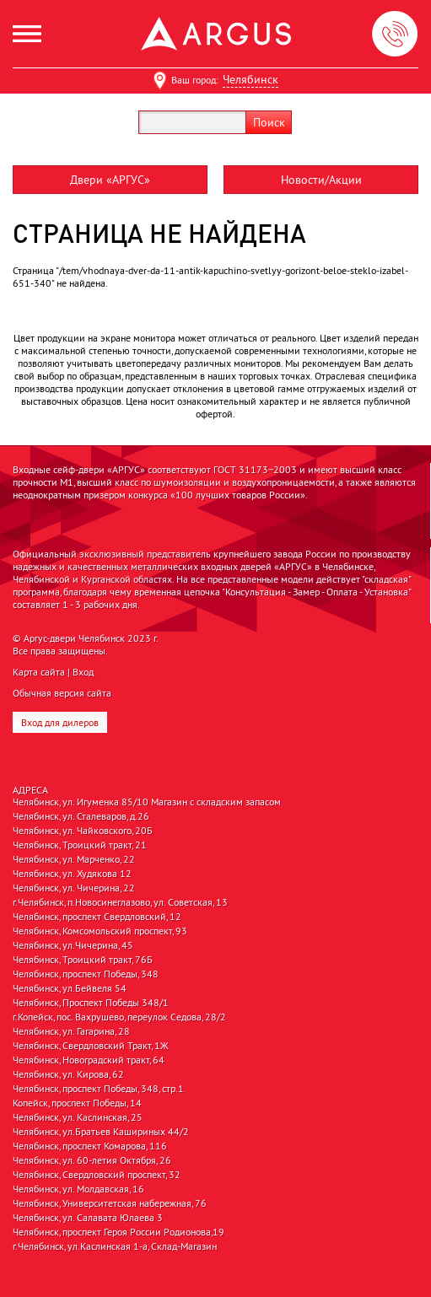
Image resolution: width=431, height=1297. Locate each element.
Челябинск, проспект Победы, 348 (86, 974)
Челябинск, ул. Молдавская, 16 (78, 1189)
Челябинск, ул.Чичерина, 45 (73, 945)
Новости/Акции (321, 179)
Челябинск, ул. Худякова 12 (72, 874)
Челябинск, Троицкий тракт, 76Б (83, 960)
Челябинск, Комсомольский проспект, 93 (100, 931)
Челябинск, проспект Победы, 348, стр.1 (98, 1089)
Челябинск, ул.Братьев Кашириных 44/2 (101, 1132)
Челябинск (250, 79)
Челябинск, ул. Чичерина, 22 (74, 888)
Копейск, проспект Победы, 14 (77, 1103)
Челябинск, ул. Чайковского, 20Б (83, 831)
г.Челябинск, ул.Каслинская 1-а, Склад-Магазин (115, 1246)
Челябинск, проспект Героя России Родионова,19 (118, 1232)
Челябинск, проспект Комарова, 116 (90, 1146)
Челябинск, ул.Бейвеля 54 (70, 988)
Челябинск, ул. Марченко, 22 (74, 859)
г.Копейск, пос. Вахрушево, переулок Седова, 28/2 (119, 1017)
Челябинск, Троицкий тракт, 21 (80, 845)
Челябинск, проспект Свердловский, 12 (97, 917)
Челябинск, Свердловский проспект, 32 (96, 1175)
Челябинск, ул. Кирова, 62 (68, 1074)
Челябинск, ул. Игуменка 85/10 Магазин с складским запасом (147, 802)
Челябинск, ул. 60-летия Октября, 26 (92, 1160)
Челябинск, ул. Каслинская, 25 (78, 1117)
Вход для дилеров (60, 722)
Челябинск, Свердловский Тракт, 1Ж (91, 1046)
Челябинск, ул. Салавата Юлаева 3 (88, 1218)
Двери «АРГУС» (110, 179)
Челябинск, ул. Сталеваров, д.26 (81, 816)
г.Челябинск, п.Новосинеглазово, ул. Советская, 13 (120, 902)
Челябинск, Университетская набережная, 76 (110, 1203)
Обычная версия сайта (62, 692)
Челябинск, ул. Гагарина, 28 (71, 1031)
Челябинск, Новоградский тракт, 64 (88, 1060)
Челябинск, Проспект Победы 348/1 (91, 1003)
